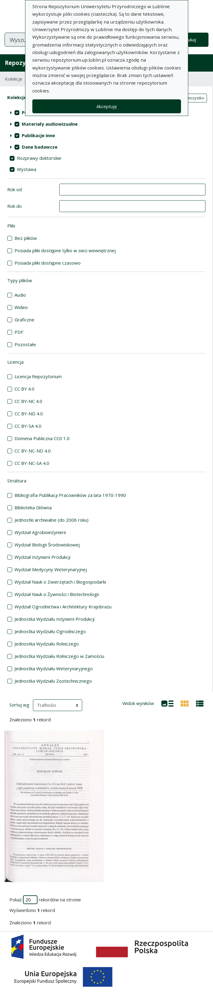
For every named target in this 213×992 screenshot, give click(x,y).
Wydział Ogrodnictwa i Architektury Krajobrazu (63, 607)
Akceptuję (106, 106)
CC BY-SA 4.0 (28, 426)
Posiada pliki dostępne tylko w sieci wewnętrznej (65, 250)
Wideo (21, 307)
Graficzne (24, 320)
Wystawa (26, 169)
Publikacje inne (38, 135)
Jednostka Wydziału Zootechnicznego (53, 681)
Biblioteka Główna (33, 507)
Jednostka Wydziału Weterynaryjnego (54, 668)
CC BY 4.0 (24, 389)
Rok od (14, 189)
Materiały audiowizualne (50, 124)
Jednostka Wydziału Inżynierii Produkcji (55, 619)
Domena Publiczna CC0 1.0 (42, 438)
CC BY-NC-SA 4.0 (32, 463)
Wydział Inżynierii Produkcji (42, 557)
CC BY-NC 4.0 (28, 401)
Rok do (14, 206)
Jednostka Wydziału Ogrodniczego (50, 631)
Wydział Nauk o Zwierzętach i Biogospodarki (60, 582)
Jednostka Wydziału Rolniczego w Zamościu (59, 656)
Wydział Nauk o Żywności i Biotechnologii (57, 594)
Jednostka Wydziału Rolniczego (47, 644)
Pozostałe (25, 344)
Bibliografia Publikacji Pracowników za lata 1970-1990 (70, 495)
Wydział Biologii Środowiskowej (47, 545)
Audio (20, 295)
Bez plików (26, 238)
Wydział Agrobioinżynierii (40, 532)
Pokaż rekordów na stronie (45, 899)
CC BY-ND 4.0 (29, 414)
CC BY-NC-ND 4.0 (33, 451)
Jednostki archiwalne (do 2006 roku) (52, 520)
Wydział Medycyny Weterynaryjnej (51, 569)
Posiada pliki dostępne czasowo (48, 263)
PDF (19, 332)
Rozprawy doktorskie (39, 158)
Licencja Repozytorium (38, 376)
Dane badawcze (39, 147)
